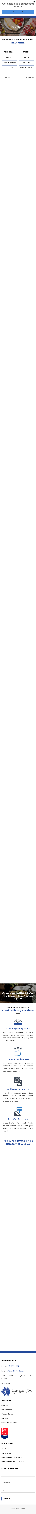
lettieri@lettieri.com (15, 1371)
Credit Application (9, 1422)
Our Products (7, 1449)
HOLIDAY (26, 57)
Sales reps (5, 1383)
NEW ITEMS (26, 62)
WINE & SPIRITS (26, 67)
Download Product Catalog (12, 1457)
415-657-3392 (13, 1366)
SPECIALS (9, 67)
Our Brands (6, 1453)
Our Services (6, 1410)
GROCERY (10, 57)
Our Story (5, 1418)
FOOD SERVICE (9, 52)
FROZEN (26, 52)
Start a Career (7, 1414)
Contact (4, 1406)
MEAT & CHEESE (10, 62)
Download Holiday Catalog (12, 1461)
